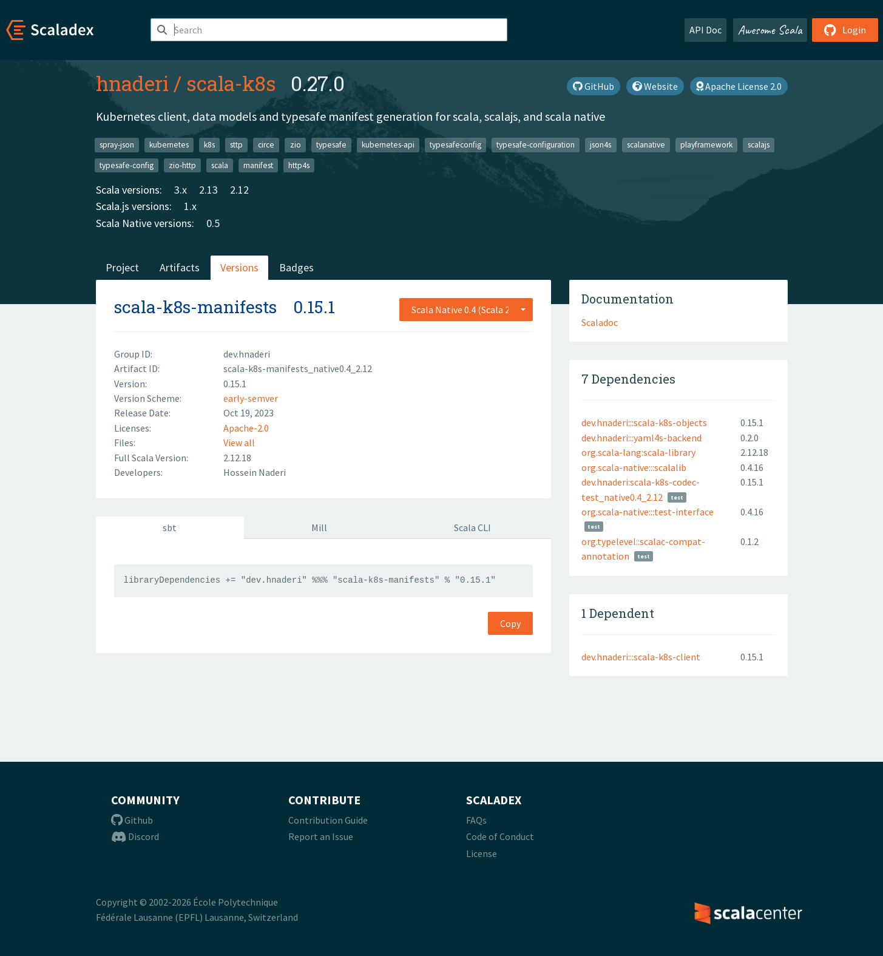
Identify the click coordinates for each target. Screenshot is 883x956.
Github (132, 820)
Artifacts (180, 267)
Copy (510, 623)
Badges (296, 267)
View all (239, 442)
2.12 (239, 190)
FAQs (476, 820)
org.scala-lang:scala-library (638, 452)
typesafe (331, 145)
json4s (600, 145)
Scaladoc (599, 322)
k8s (209, 145)
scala (219, 165)
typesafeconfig (455, 145)
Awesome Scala (770, 30)
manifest (258, 165)
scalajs (759, 145)
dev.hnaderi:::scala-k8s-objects (644, 422)
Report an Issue (320, 836)
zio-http (182, 165)
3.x (180, 190)
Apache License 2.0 (739, 86)
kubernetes (169, 145)
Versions (239, 267)
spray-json (117, 145)
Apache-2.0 (246, 428)
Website (655, 86)
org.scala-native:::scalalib (633, 467)
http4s (299, 165)
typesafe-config (127, 165)
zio (295, 145)
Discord (135, 836)
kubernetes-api (388, 145)
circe (266, 145)
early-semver (250, 398)
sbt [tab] (170, 527)
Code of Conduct (500, 836)
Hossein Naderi (254, 472)
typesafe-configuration (535, 145)
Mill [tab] (319, 527)
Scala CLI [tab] (472, 527)
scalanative (646, 145)
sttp (236, 145)
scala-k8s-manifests (195, 307)
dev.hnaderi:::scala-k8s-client (640, 657)
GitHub (593, 86)
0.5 (213, 223)
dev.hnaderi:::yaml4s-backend (641, 438)
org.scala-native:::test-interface (647, 512)
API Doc (705, 30)
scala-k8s (231, 83)
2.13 (208, 190)
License (481, 853)
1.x (190, 206)
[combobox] (466, 309)
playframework (706, 145)
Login (845, 30)
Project (122, 267)
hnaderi (132, 83)
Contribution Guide (328, 820)
